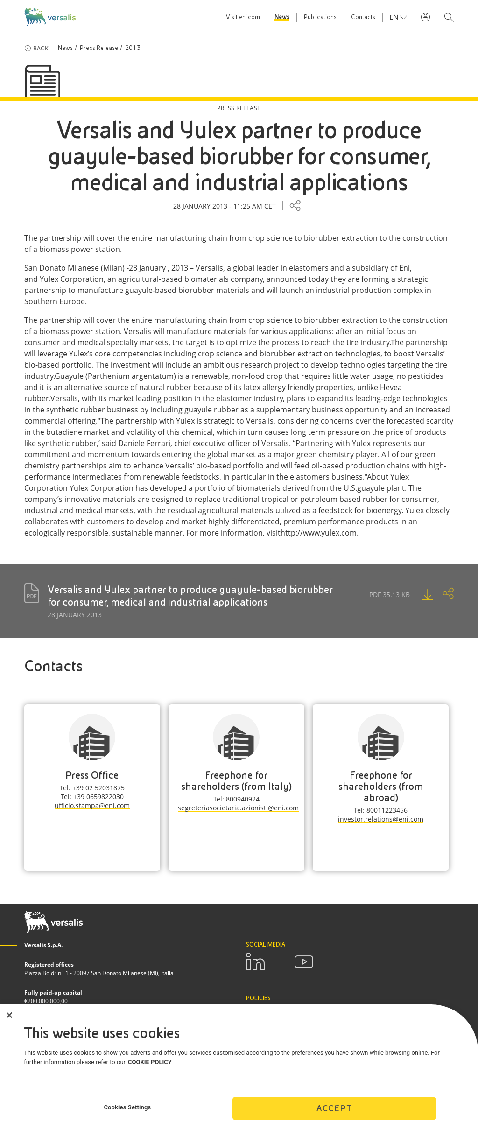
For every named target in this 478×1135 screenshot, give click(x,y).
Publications (320, 17)
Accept (334, 1112)
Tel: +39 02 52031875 (92, 787)
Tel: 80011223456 (381, 810)
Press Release (99, 48)
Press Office (92, 775)
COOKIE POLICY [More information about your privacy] (150, 1065)
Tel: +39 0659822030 (92, 796)
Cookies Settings (127, 1110)
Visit (243, 17)
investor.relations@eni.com (380, 819)
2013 (133, 48)
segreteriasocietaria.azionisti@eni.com (238, 807)
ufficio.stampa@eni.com (92, 805)
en (395, 17)
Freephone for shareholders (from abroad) (380, 786)
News (281, 17)
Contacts (363, 17)
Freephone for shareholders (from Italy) (236, 780)
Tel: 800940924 (236, 798)
